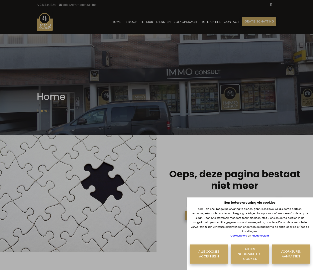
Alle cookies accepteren (209, 254)
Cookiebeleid (239, 235)
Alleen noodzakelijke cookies (250, 254)
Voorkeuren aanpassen (291, 254)
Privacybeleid (260, 235)
